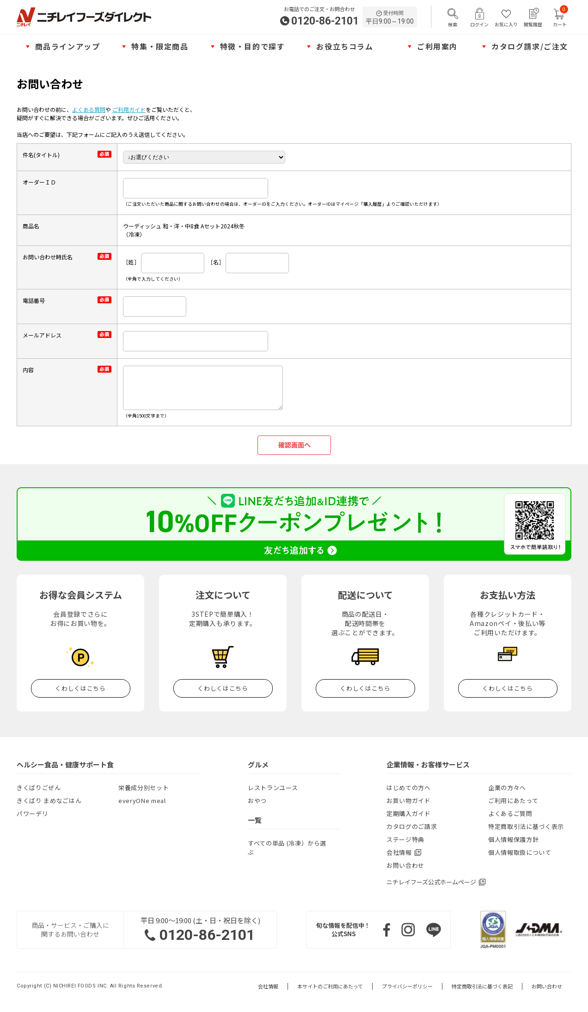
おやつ (257, 800)
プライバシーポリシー (407, 986)
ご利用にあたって (513, 800)
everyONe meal (141, 800)
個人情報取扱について (519, 852)
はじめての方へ (408, 787)
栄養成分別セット (143, 787)
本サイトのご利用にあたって (330, 986)
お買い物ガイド (408, 800)
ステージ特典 (405, 839)
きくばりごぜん (39, 787)
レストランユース (273, 787)
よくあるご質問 (510, 813)
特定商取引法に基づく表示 (526, 826)
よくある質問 (88, 109)
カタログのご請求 (411, 826)
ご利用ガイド (129, 109)
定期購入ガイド (408, 813)
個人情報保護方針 (513, 839)
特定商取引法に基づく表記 (482, 986)
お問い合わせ (405, 865)
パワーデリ (32, 813)
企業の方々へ (507, 787)
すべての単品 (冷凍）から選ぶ (287, 848)
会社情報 (268, 986)
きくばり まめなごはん (49, 800)
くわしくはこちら (80, 688)
